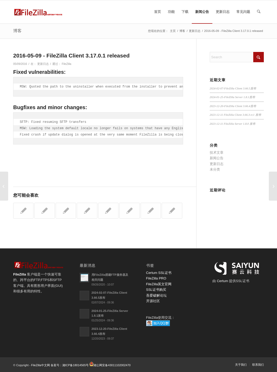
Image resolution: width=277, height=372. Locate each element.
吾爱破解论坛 (156, 295)
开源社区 (153, 301)
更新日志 (43, 63)
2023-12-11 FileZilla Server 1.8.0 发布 (232, 123)
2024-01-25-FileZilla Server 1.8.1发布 (232, 97)
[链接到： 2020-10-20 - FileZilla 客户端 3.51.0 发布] (172, 211)
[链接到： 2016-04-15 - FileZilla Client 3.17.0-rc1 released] (108, 211)
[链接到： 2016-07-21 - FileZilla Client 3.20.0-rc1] (151, 211)
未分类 (215, 169)
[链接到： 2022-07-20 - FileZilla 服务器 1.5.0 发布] (87, 211)
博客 (17, 30)
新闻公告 (216, 158)
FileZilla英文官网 (159, 284)
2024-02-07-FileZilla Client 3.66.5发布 (233, 88)
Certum (223, 281)
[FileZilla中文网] (38, 11)
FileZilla (66, 63)
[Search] (259, 11)
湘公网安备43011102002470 (112, 365)
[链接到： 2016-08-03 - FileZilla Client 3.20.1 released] (44, 211)
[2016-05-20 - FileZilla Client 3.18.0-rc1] (273, 186)
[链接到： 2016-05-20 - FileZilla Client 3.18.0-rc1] (66, 211)
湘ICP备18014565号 (75, 365)
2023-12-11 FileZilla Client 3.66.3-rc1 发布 (235, 114)
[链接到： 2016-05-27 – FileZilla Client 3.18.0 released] (129, 211)
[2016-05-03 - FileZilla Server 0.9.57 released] (4, 186)
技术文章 (216, 152)
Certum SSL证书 (159, 273)
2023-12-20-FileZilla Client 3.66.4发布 (233, 106)
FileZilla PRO (156, 278)
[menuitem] (157, 11)
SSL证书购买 (156, 290)
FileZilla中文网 (40, 365)
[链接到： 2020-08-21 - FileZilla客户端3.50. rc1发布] (23, 211)
